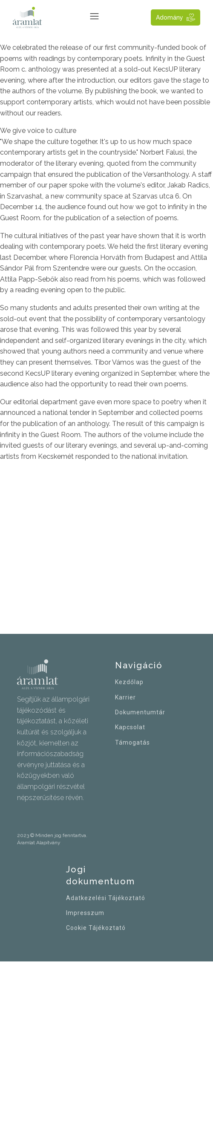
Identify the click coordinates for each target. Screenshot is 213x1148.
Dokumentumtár (140, 712)
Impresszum (85, 913)
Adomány (169, 17)
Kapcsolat (130, 727)
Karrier (125, 697)
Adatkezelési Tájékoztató (105, 898)
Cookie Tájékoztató (96, 928)
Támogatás (132, 742)
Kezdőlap (129, 682)
